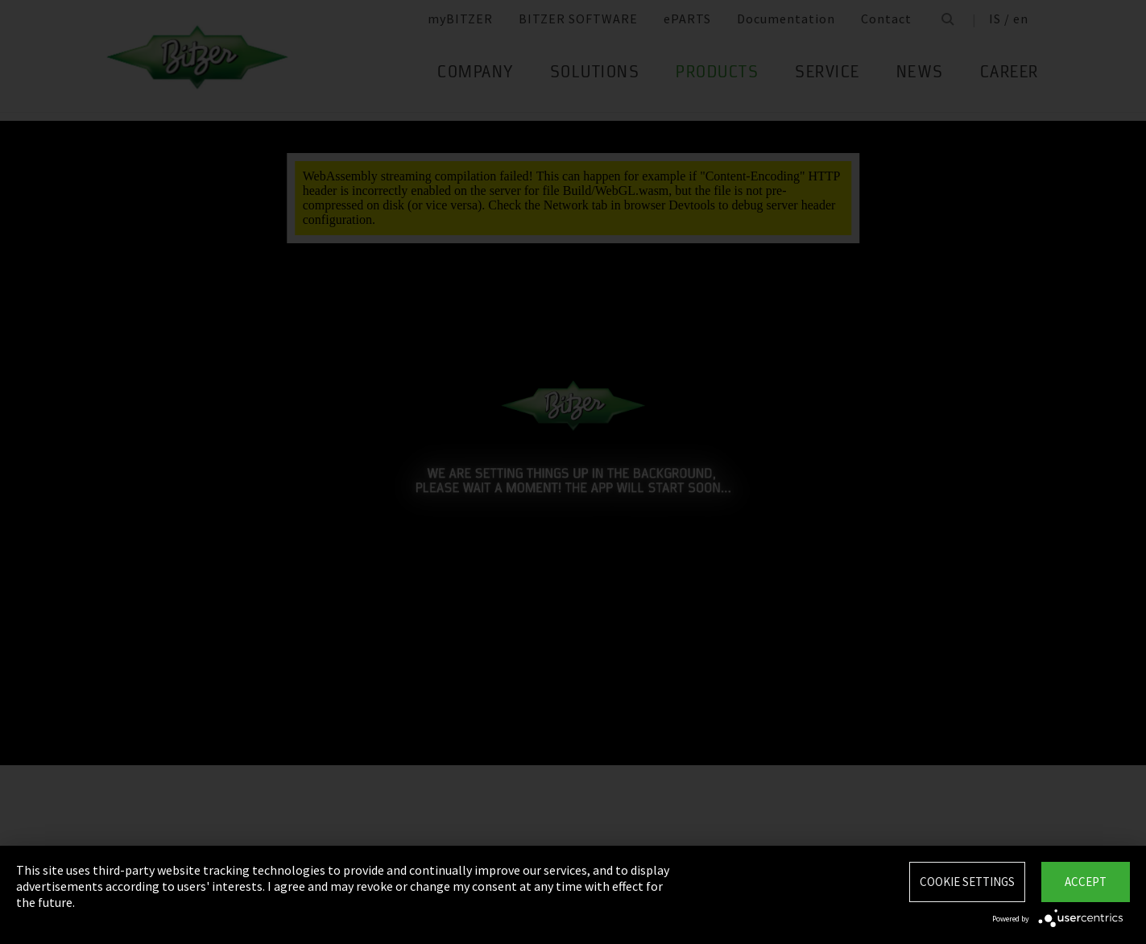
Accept (1086, 881)
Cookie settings (967, 881)
